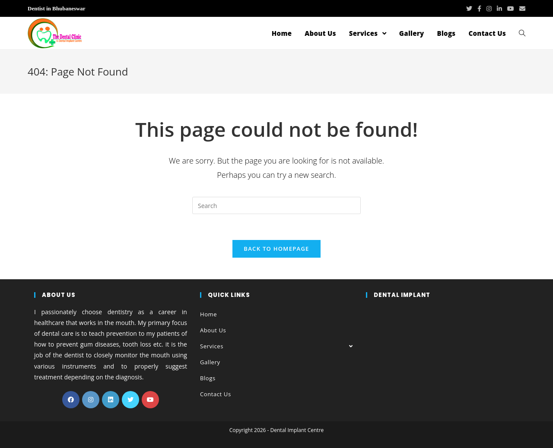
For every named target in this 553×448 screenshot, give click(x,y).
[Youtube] (150, 399)
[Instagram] (90, 399)
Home (208, 314)
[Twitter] (130, 399)
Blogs (208, 378)
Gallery (210, 362)
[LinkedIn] (110, 399)
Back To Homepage (276, 248)
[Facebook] (70, 399)
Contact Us (215, 394)
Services (276, 346)
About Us (213, 330)
